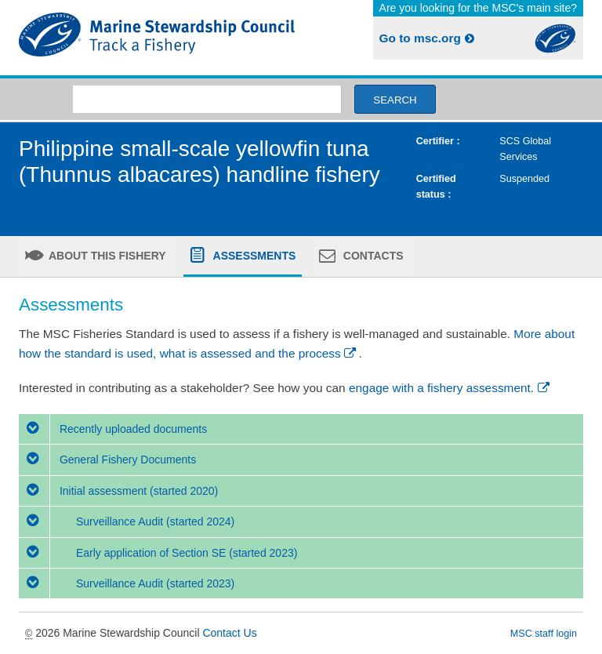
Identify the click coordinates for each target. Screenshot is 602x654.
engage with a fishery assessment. (450, 387)
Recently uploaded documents (113, 429)
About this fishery (106, 255)
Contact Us (229, 633)
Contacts (372, 255)
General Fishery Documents (107, 459)
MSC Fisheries (157, 38)
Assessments (253, 255)
